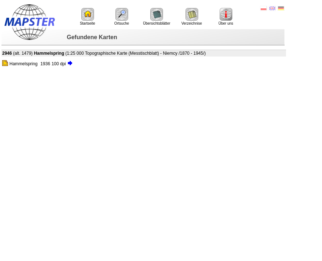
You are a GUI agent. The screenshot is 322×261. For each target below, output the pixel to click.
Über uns (226, 16)
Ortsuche (121, 16)
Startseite (87, 16)
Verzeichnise (192, 16)
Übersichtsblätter (156, 16)
